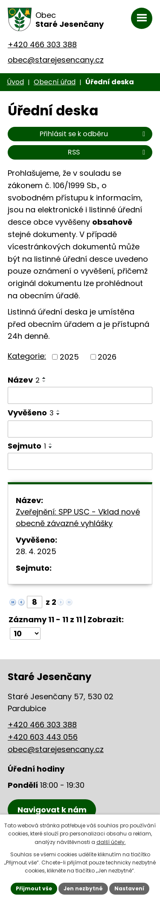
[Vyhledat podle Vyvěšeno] (80, 429)
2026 (107, 357)
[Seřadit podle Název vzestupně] (44, 378)
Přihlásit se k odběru (94, 134)
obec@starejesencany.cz (56, 59)
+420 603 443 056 (43, 737)
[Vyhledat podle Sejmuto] (80, 461)
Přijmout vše (34, 888)
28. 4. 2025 (36, 551)
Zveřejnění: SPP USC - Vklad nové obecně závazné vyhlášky (78, 517)
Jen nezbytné (83, 888)
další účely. (111, 842)
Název (24, 380)
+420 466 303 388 (42, 44)
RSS (108, 152)
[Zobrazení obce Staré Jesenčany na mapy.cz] (52, 809)
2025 (69, 357)
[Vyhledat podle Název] (80, 395)
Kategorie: (27, 356)
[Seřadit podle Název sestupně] (44, 381)
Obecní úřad (55, 82)
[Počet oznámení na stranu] (25, 633)
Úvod (15, 82)
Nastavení (129, 888)
